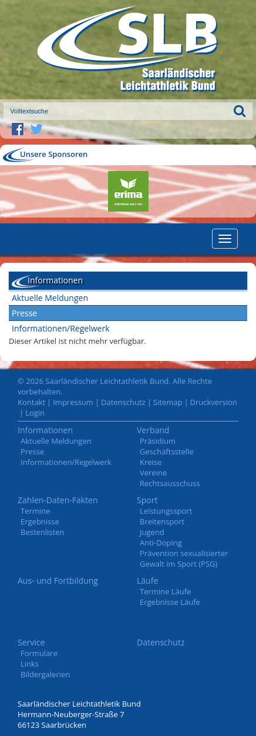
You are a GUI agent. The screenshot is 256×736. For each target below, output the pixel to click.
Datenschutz (123, 402)
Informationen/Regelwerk (61, 328)
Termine (35, 511)
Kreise (150, 462)
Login (35, 412)
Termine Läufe (165, 591)
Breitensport (162, 521)
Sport (147, 500)
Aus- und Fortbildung (58, 580)
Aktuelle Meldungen (50, 297)
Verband (153, 430)
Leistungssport (166, 511)
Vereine (153, 472)
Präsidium (158, 441)
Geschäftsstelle (167, 451)
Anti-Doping (161, 542)
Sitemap (168, 402)
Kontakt (31, 402)
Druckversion (213, 402)
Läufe (147, 580)
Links (30, 663)
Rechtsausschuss (170, 483)
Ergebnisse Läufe (170, 602)
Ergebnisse (40, 521)
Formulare (39, 653)
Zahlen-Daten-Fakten (58, 500)
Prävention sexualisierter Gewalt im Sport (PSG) (184, 558)
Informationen (45, 430)
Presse (24, 313)
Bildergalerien (45, 674)
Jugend (152, 532)
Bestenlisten (42, 532)
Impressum (73, 402)
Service (31, 642)
